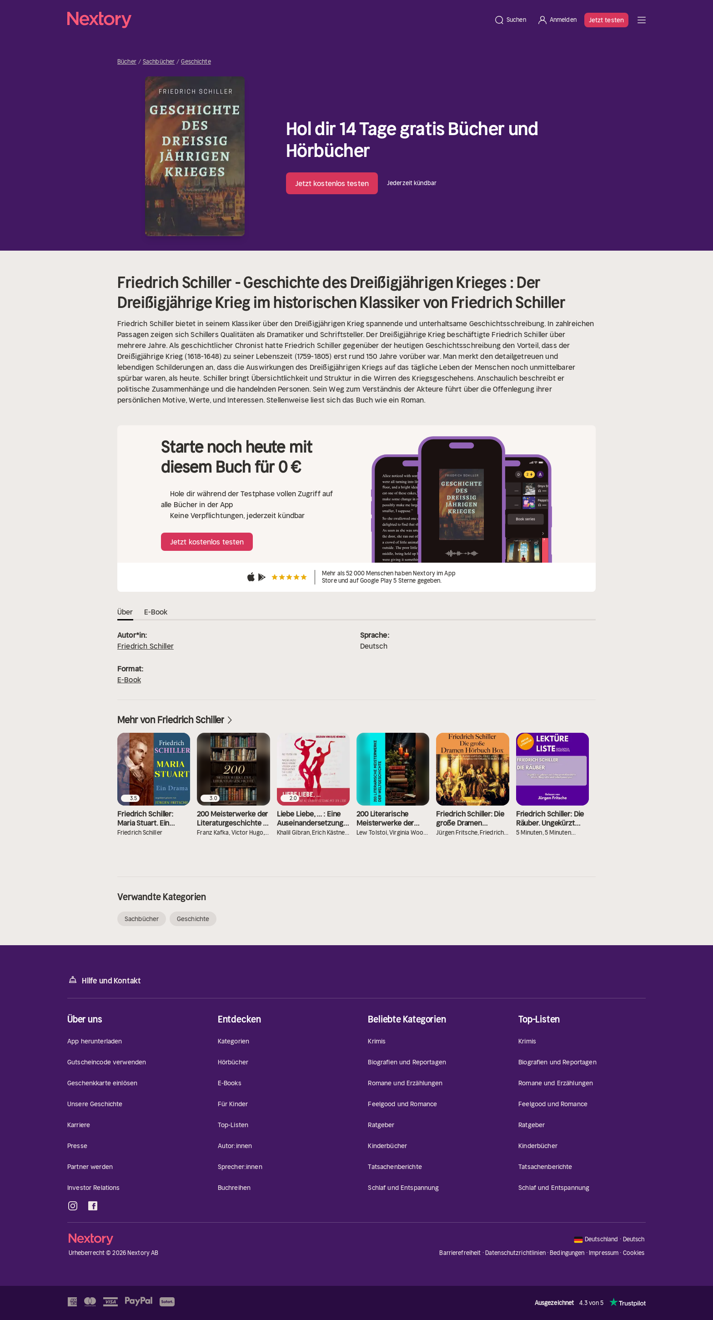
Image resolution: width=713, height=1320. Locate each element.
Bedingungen (567, 1253)
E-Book (129, 679)
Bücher (126, 61)
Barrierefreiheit (460, 1253)
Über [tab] (125, 611)
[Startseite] (277, 20)
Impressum (603, 1253)
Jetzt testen (606, 20)
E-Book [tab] (156, 611)
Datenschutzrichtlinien (515, 1253)
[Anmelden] (557, 20)
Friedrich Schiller (145, 645)
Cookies (634, 1253)
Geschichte (196, 61)
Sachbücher (159, 61)
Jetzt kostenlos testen (332, 183)
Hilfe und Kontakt (104, 980)
